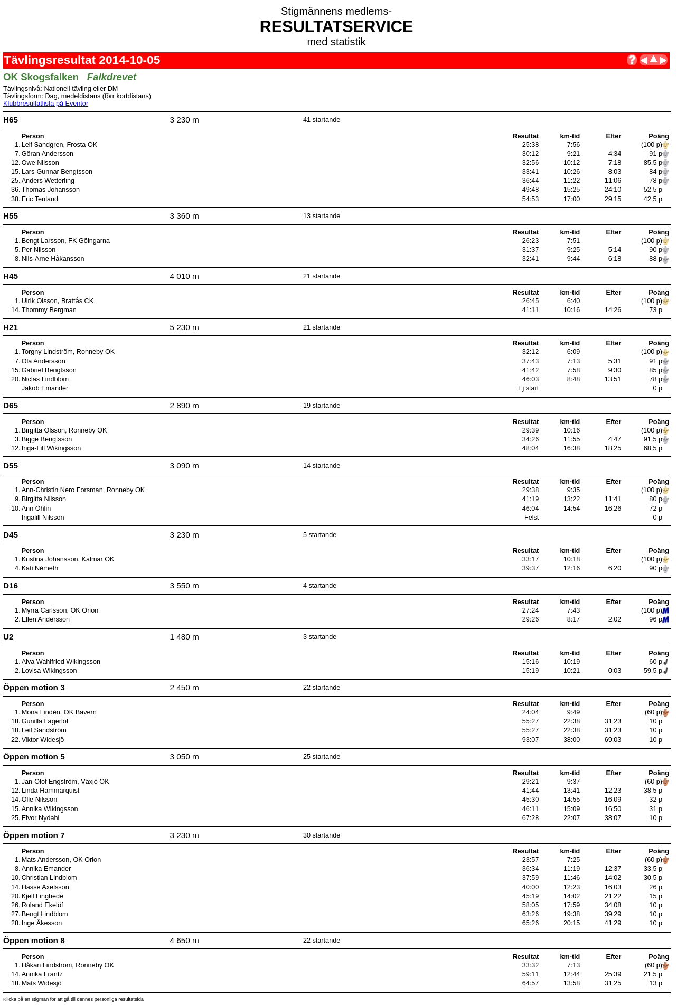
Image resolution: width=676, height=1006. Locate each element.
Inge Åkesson (42, 923)
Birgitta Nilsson (44, 499)
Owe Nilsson (40, 162)
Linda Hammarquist (51, 790)
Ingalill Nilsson (43, 517)
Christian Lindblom (49, 877)
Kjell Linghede (43, 896)
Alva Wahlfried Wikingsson (61, 661)
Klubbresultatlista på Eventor (45, 103)
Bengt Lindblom (45, 914)
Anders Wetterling (48, 180)
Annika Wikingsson (50, 809)
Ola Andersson (43, 361)
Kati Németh (40, 568)
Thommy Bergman (49, 310)
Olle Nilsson (40, 799)
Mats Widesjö (42, 983)
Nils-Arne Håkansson (53, 258)
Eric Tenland (40, 199)
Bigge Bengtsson (47, 439)
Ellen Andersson (46, 619)
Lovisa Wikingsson (49, 670)
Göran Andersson (48, 153)
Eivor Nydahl (41, 818)
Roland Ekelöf (42, 905)
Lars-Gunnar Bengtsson (57, 171)
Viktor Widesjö (43, 740)
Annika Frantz (42, 974)
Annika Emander (46, 868)
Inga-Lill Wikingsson (51, 448)
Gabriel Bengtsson (49, 370)
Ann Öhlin (36, 508)
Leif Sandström (44, 730)
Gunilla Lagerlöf (45, 721)
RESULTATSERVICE (337, 26)
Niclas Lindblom (45, 379)
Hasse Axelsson (45, 887)
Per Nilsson (39, 249)
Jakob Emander (45, 388)
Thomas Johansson (51, 189)
